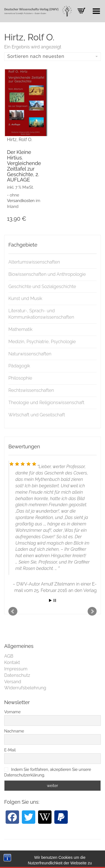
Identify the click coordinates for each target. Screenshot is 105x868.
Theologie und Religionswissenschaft (46, 402)
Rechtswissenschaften (31, 390)
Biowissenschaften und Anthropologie (47, 274)
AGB (8, 656)
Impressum (15, 669)
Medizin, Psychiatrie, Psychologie (42, 341)
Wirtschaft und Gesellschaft (36, 414)
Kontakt (12, 662)
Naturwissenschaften (30, 353)
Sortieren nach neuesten (52, 56)
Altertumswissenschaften (34, 262)
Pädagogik (19, 365)
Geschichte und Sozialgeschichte (42, 286)
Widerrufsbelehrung (25, 687)
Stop (54, 600)
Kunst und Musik (25, 298)
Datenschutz (17, 675)
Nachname (14, 731)
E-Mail (10, 750)
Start (50, 600)
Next (92, 611)
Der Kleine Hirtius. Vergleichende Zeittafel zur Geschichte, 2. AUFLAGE (24, 166)
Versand (12, 681)
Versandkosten (21, 200)
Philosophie (20, 378)
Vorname (12, 712)
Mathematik (20, 329)
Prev (12, 611)
